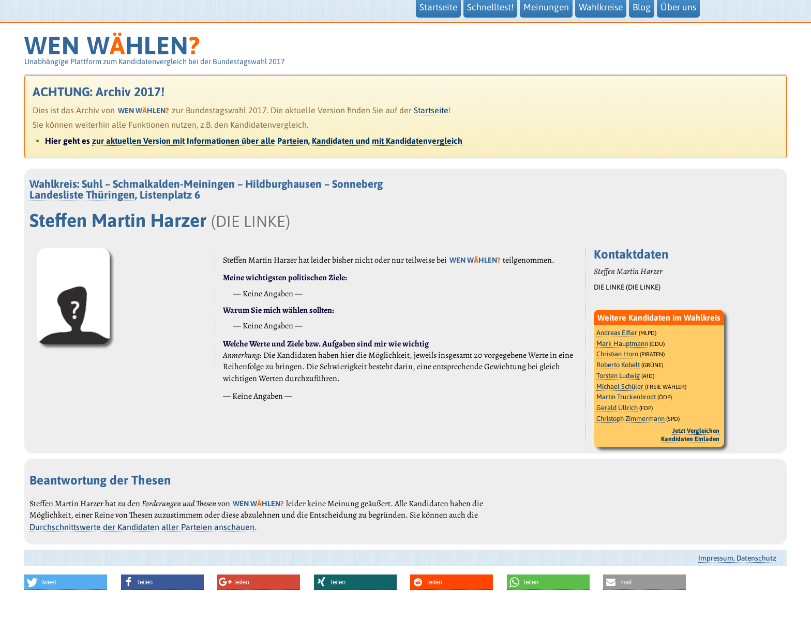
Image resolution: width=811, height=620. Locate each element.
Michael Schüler (619, 386)
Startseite (431, 110)
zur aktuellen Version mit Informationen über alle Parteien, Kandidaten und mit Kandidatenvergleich (277, 140)
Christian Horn (617, 354)
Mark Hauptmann (622, 343)
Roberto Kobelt (618, 365)
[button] (65, 582)
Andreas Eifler (616, 333)
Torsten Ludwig (618, 376)
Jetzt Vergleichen (695, 430)
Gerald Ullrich (617, 408)
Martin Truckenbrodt (626, 397)
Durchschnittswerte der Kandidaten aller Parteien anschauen (141, 527)
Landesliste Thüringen (82, 195)
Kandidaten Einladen (690, 439)
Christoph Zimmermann (630, 418)
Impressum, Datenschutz (737, 558)
